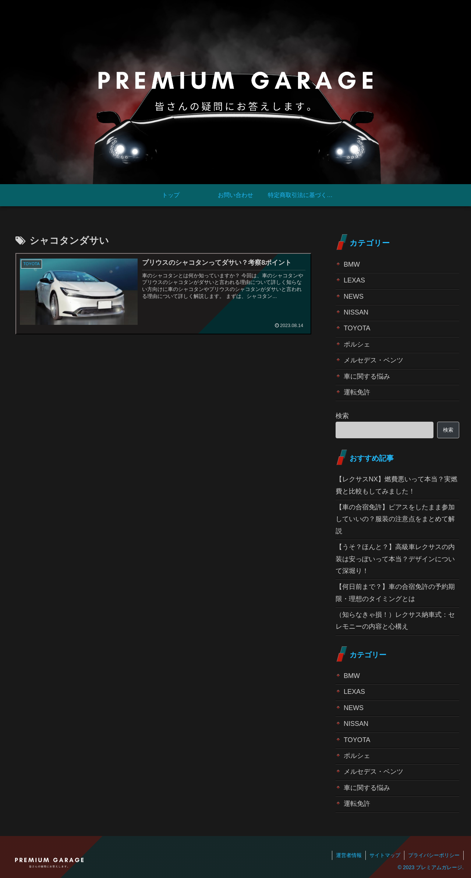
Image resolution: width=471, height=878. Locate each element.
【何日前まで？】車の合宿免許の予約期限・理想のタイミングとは (395, 592)
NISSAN (356, 312)
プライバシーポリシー (434, 855)
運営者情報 (349, 855)
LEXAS (354, 280)
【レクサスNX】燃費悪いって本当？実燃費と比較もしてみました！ (396, 485)
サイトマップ (384, 855)
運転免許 (357, 392)
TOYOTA (357, 328)
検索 (342, 415)
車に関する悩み (367, 376)
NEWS (354, 296)
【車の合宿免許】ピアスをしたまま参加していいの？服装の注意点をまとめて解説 (395, 519)
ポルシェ (357, 344)
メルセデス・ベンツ (373, 360)
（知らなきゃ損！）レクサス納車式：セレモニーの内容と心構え (395, 620)
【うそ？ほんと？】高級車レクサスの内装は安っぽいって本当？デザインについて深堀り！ (395, 559)
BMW (352, 264)
